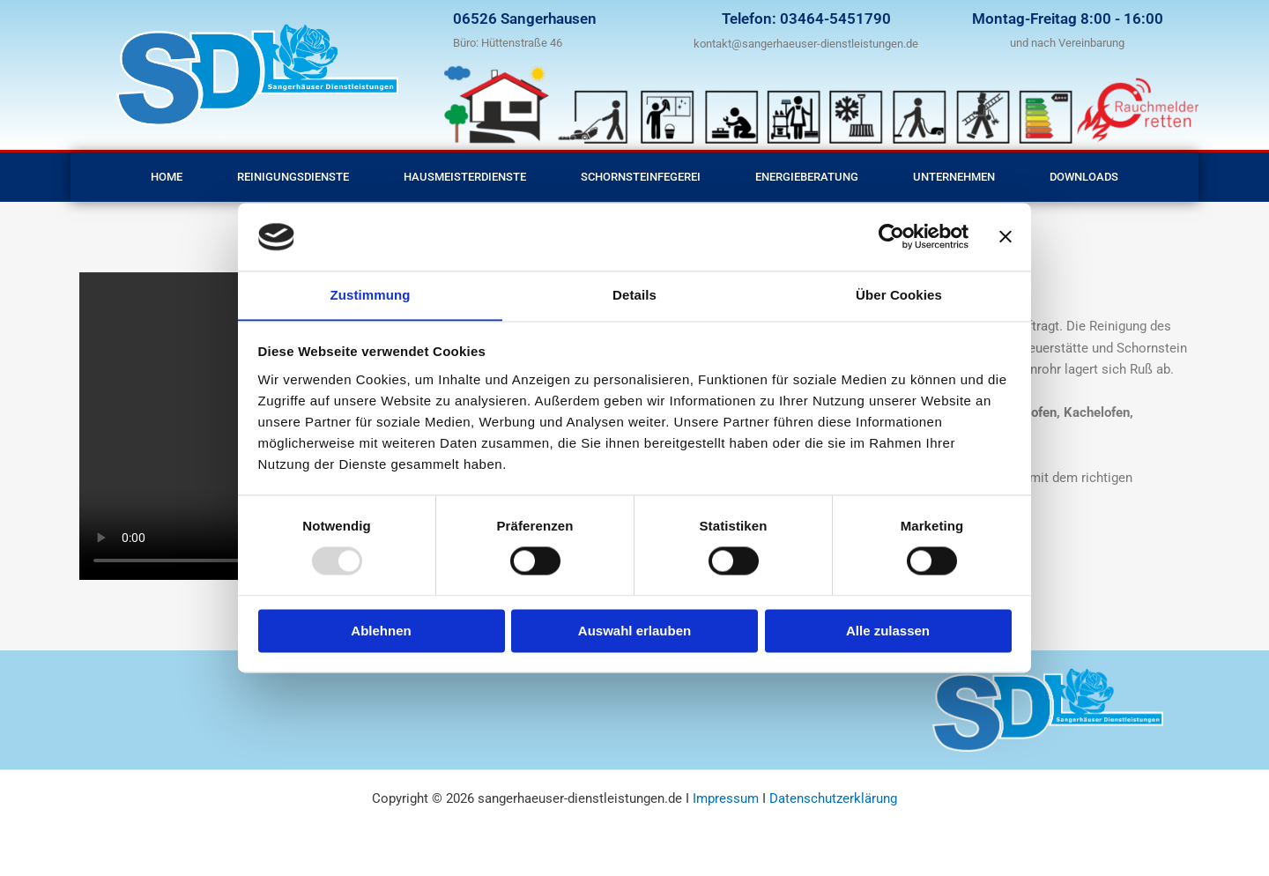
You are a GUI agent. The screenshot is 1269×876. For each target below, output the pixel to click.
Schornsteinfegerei (641, 176)
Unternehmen (954, 176)
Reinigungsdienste (293, 176)
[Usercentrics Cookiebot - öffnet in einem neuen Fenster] (891, 236)
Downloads (1084, 176)
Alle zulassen (888, 631)
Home (166, 176)
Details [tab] (634, 294)
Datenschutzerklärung (833, 798)
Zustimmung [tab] (370, 294)
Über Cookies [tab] (899, 294)
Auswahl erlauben (634, 631)
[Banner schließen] (1005, 236)
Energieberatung (806, 176)
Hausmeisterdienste (465, 176)
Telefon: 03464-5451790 (806, 18)
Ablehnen (381, 631)
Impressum (727, 798)
